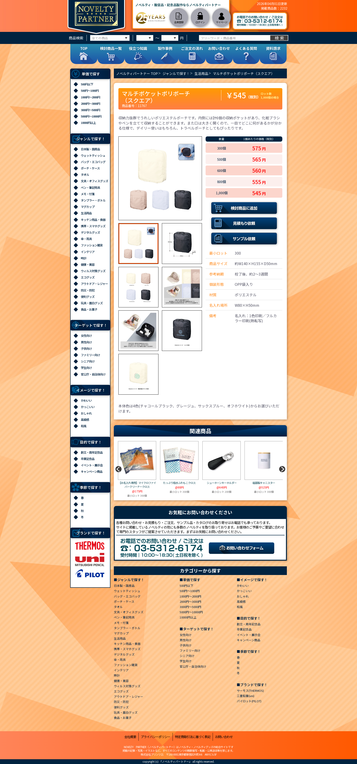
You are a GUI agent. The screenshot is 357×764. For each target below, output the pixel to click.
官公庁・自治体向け (93, 374)
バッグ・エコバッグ (93, 162)
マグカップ (87, 206)
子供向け (86, 348)
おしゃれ (86, 413)
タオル (85, 174)
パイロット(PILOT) (249, 701)
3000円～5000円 (90, 110)
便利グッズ (87, 296)
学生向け (86, 367)
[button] (282, 469)
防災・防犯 (87, 290)
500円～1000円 (90, 90)
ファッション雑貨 (92, 245)
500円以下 (87, 84)
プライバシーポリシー (155, 737)
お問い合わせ (224, 737)
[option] (160, 178)
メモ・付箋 (87, 194)
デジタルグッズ (90, 232)
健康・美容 (87, 264)
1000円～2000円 (90, 97)
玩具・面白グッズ (92, 303)
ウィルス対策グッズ (93, 271)
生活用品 (86, 213)
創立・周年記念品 (92, 452)
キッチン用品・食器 (93, 219)
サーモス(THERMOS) (250, 690)
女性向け (86, 335)
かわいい (86, 400)
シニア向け (87, 361)
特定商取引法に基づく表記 (192, 737)
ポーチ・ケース (90, 168)
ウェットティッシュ (93, 155)
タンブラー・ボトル (93, 200)
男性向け (86, 342)
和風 (83, 426)
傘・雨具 (86, 239)
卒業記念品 (87, 459)
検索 (280, 37)
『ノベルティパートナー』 (175, 761)
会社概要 (130, 737)
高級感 (85, 419)
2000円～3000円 (90, 103)
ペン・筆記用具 (90, 187)
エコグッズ (87, 277)
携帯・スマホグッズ (93, 226)
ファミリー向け (90, 355)
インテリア (87, 252)
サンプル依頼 (244, 238)
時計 (83, 258)
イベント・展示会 (92, 465)
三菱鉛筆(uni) (245, 696)
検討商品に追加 (244, 208)
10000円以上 (88, 122)
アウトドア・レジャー (94, 283)
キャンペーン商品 (91, 471)
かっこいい (87, 407)
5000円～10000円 (91, 116)
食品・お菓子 (89, 309)
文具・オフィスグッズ (94, 181)
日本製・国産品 (90, 149)
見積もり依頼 (244, 223)
